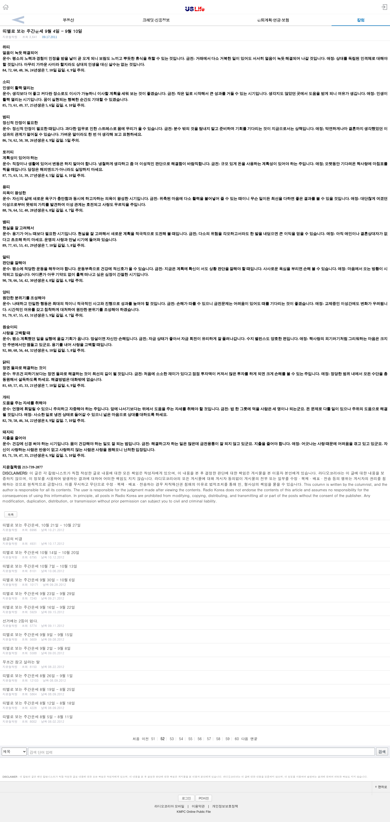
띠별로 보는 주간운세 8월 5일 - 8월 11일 (195, 718)
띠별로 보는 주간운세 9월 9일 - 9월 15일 (195, 636)
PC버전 (204, 798)
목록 (11, 514)
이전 (145, 738)
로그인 (186, 798)
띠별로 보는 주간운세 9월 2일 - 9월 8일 (195, 650)
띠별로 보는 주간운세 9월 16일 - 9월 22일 (195, 609)
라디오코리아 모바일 (169, 806)
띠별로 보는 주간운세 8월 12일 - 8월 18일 (195, 705)
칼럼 (360, 20)
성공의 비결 (195, 541)
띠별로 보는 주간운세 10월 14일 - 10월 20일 (195, 554)
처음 (136, 738)
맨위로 (381, 786)
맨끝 (253, 738)
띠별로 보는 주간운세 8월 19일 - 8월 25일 (195, 691)
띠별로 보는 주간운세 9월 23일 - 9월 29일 (195, 595)
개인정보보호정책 (225, 806)
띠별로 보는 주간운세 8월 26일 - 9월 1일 (195, 677)
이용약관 (198, 806)
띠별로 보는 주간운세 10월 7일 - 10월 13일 (195, 568)
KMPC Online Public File (194, 812)
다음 (244, 738)
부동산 (68, 20)
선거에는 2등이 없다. (195, 623)
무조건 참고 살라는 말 (195, 664)
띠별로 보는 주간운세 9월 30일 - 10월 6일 (195, 582)
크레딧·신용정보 (156, 20)
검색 (382, 751)
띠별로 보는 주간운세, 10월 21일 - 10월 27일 (195, 527)
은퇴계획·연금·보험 (273, 20)
